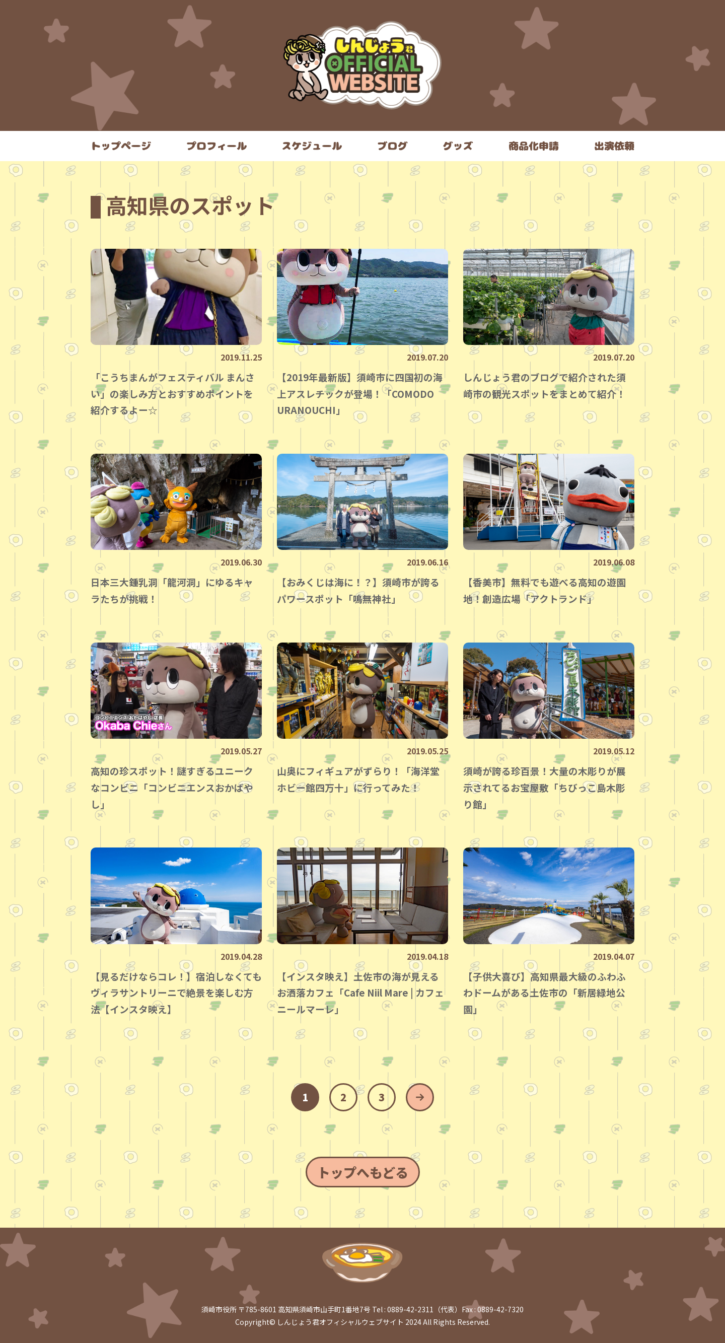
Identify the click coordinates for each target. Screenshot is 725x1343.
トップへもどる (362, 1172)
